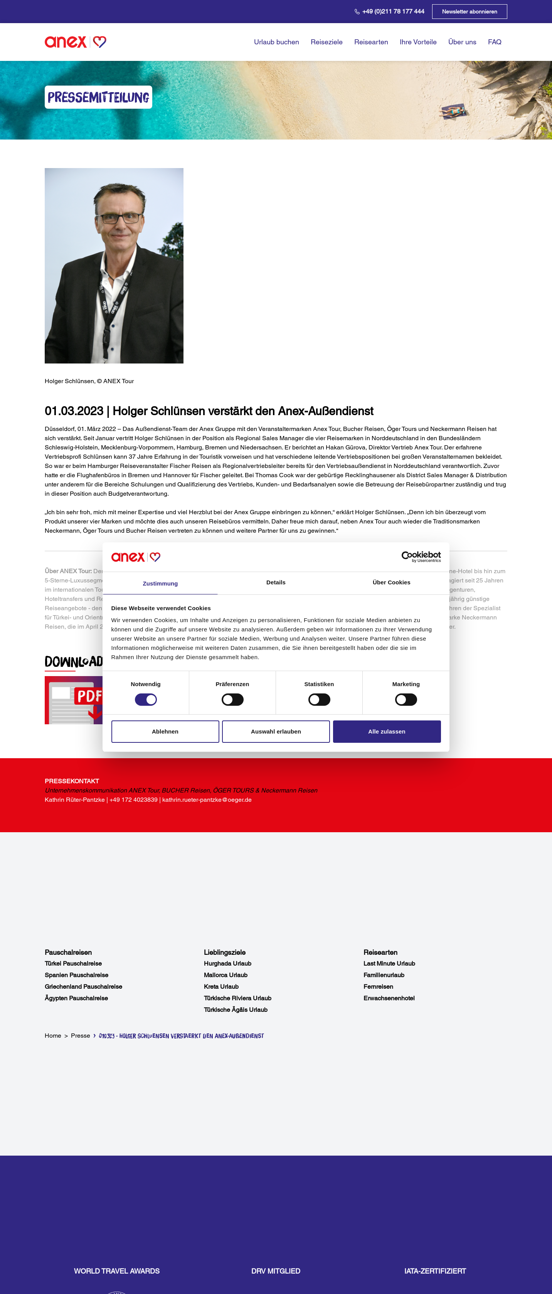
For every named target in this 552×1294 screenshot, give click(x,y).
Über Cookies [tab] (392, 582)
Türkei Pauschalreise (73, 963)
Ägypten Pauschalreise (76, 998)
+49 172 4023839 (133, 799)
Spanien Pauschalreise (76, 975)
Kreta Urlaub (221, 986)
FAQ (495, 42)
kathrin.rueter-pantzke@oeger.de (207, 799)
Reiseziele (327, 42)
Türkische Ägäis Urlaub (236, 1009)
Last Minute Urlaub (389, 963)
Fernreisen (378, 986)
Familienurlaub (384, 975)
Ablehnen (165, 731)
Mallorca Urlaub (225, 975)
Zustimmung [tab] (160, 583)
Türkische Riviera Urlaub (237, 998)
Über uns (462, 42)
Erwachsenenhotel (389, 998)
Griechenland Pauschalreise (83, 986)
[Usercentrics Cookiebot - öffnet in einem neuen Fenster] (407, 557)
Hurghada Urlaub (227, 963)
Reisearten (371, 42)
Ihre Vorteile (418, 42)
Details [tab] (276, 582)
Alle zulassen (386, 731)
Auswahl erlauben (276, 731)
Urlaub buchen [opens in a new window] (276, 42)
